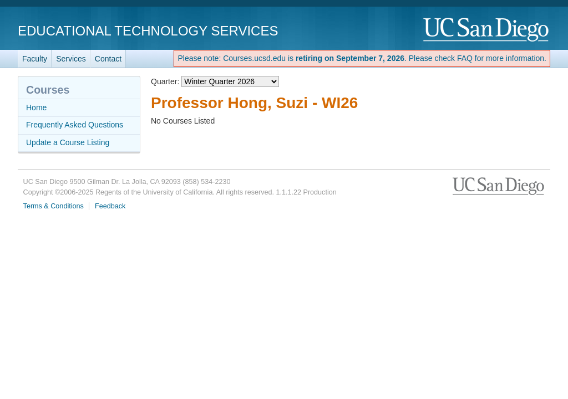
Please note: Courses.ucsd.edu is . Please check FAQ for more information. (362, 58)
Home (36, 107)
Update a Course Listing (67, 142)
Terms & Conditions (53, 206)
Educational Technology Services (148, 30)
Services (71, 58)
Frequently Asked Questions (74, 124)
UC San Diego (486, 30)
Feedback (110, 206)
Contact (108, 58)
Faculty (34, 58)
